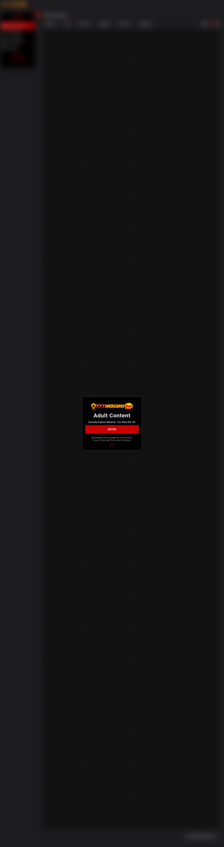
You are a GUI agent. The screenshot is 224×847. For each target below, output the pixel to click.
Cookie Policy (125, 437)
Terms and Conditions (120, 440)
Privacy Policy (99, 440)
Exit (112, 444)
